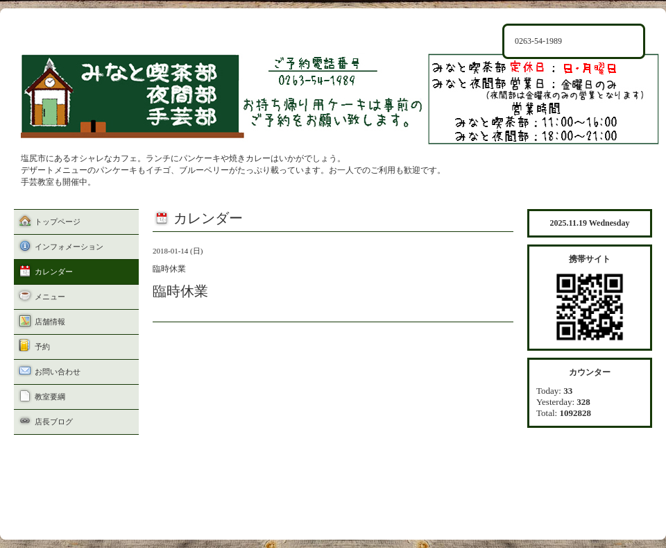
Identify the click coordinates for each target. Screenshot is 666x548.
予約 (42, 346)
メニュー (50, 296)
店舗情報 (50, 321)
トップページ (57, 221)
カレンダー (54, 271)
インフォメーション (69, 246)
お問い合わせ (57, 371)
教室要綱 (50, 396)
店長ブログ (54, 421)
